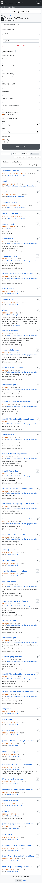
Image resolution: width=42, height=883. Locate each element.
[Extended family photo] (11, 752)
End (3, 129)
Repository (5, 59)
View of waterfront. (9, 434)
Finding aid (5, 91)
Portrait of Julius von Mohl (12, 213)
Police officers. (7, 239)
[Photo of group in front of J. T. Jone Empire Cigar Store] (18, 824)
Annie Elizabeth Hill (9, 203)
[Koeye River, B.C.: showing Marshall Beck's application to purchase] (18, 856)
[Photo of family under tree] (12, 779)
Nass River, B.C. (8, 835)
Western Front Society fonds (15, 197)
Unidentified (7, 719)
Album (4, 310)
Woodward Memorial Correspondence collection (22, 186)
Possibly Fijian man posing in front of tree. (18, 504)
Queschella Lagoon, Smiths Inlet (14, 571)
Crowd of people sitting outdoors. (15, 367)
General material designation (11, 105)
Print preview (6, 154)
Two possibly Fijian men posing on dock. (17, 519)
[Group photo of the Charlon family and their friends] (18, 764)
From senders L (8, 224)
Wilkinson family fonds (14, 315)
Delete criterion (21, 45)
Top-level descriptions (11, 112)
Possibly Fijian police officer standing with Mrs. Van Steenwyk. (18, 674)
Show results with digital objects (29, 165)
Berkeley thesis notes (10, 800)
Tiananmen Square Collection (16, 175)
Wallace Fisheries (8, 289)
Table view (35, 154)
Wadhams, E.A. (8, 299)
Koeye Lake (6, 709)
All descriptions (9, 114)
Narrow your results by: (21, 11)
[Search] (21, 33)
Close (11, 16)
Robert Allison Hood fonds (15, 805)
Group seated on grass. (11, 350)
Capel (4, 181)
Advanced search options (11, 25)
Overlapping (8, 140)
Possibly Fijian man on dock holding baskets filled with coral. (18, 273)
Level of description (8, 77)
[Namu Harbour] (8, 730)
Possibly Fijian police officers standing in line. (18, 691)
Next (24, 880)
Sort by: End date (20, 157)
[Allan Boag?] (7, 811)
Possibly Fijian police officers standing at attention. (18, 419)
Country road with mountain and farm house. (18, 402)
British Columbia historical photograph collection (22, 243)
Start (3, 122)
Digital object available (9, 84)
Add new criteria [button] (8, 51)
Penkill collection (12, 229)
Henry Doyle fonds (12, 293)
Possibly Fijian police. (10, 384)
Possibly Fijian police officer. (13, 657)
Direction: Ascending (33, 157)
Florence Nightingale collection (16, 207)
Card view (26, 154)
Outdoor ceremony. (9, 256)
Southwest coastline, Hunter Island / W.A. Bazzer (18, 790)
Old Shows (6, 192)
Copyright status (7, 98)
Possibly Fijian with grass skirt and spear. (17, 488)
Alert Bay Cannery (9, 550)
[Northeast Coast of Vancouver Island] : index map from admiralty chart (18, 845)
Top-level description (8, 66)
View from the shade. (10, 331)
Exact (6, 142)
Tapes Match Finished (10, 170)
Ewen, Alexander (8, 560)
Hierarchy (16, 154)
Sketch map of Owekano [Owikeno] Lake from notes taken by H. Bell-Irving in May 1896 (18, 867)
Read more (16, 325)
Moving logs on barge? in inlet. (13, 534)
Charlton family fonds (13, 756)
